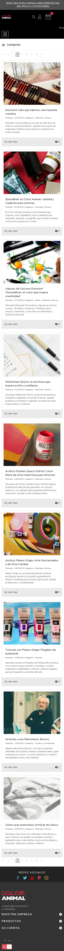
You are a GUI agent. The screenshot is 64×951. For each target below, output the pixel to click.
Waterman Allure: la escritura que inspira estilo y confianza (27, 383)
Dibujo (37, 300)
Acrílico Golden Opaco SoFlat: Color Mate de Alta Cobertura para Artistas (30, 473)
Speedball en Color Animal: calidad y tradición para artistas (29, 201)
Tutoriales (38, 658)
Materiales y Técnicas (43, 118)
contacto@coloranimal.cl (15, 906)
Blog (61, 27)
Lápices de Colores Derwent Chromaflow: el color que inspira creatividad (26, 292)
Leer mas (10, 141)
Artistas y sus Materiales (45, 743)
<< (2, 54)
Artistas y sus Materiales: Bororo (27, 739)
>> (42, 54)
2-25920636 (8, 909)
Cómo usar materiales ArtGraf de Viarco (31, 825)
